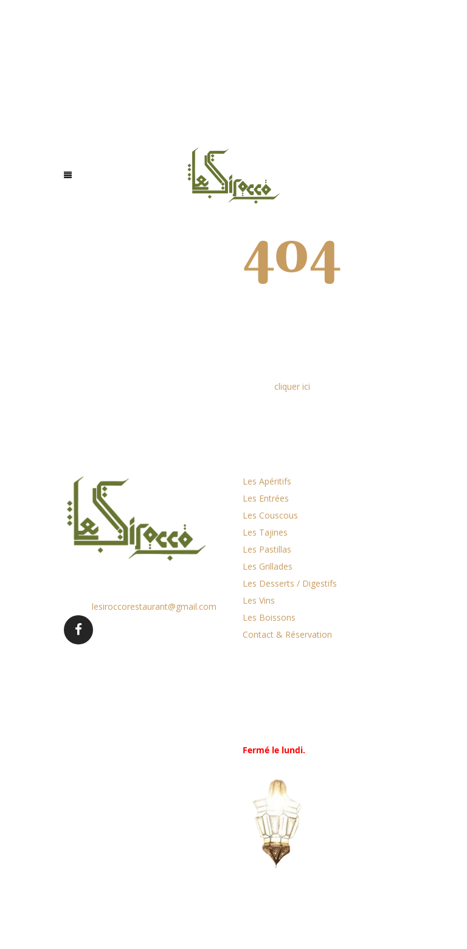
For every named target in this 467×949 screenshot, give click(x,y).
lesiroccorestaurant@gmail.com (154, 606)
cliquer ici (292, 386)
